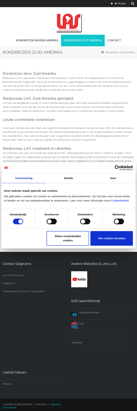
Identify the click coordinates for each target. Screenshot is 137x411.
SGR (77, 323)
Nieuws (7, 384)
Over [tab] (113, 178)
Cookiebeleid (120, 200)
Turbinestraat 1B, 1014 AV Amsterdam (24, 291)
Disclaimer (42, 404)
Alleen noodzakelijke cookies (68, 238)
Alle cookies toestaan (111, 238)
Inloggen (121, 3)
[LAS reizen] (68, 22)
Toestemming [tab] (24, 178)
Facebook (76, 342)
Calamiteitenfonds (85, 312)
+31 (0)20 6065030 (13, 275)
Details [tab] (68, 178)
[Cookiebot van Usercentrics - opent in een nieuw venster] (117, 168)
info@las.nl (9, 283)
